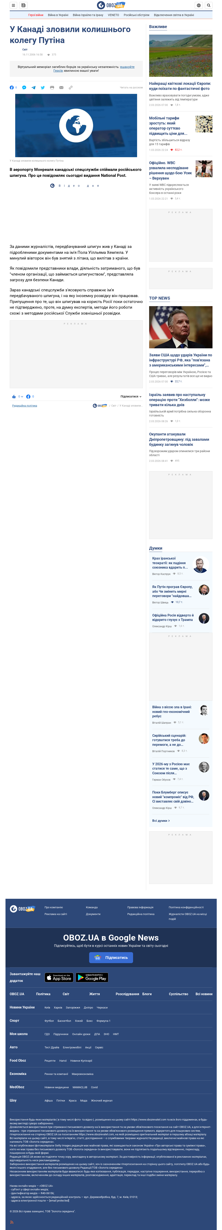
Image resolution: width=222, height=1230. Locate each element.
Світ (24, 49)
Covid (94, 1087)
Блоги (147, 994)
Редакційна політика (24, 405)
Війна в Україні (58, 15)
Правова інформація (140, 907)
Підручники (60, 1034)
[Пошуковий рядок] (208, 5)
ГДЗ (47, 1034)
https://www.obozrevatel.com (148, 1119)
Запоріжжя (73, 1007)
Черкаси (102, 1007)
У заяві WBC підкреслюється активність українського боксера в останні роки (169, 189)
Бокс (90, 1020)
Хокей (79, 1020)
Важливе (158, 26)
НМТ (116, 1034)
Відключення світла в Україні (174, 15)
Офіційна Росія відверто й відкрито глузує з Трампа (173, 617)
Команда (92, 907)
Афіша (49, 1100)
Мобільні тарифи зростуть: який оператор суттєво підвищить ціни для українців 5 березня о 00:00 (168, 126)
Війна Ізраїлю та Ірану (88, 15)
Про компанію (54, 907)
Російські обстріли (136, 15)
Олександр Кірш (162, 626)
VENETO (113, 15)
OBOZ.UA (185, 1127)
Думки (155, 548)
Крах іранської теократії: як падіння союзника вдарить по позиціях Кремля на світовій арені (169, 563)
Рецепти (50, 1060)
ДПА (97, 1034)
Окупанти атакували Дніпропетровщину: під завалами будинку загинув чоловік (179, 439)
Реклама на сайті (56, 914)
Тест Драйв (52, 1047)
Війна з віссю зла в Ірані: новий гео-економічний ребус (172, 711)
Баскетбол (64, 1020)
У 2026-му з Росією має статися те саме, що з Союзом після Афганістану (171, 769)
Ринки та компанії (56, 1074)
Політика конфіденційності (186, 907)
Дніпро (88, 1007)
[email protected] (59, 1200)
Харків (58, 1007)
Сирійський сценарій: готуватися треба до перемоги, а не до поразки (169, 740)
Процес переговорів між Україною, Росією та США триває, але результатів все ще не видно (180, 374)
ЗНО (106, 1034)
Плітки (60, 1100)
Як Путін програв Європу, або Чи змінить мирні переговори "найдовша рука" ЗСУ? (172, 591)
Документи (93, 914)
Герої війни (35, 15)
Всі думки (159, 821)
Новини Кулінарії (81, 1060)
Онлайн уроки (81, 1034)
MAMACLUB (80, 1087)
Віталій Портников (163, 751)
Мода (83, 1100)
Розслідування (127, 994)
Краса (72, 1100)
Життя (94, 994)
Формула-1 (103, 1020)
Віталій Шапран (161, 722)
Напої (63, 1060)
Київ (47, 1007)
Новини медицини (57, 1087)
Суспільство (178, 994)
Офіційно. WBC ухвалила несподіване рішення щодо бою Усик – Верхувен (170, 170)
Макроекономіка (82, 1074)
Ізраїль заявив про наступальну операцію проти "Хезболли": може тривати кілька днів (179, 399)
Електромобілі (72, 1047)
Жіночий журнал (102, 1100)
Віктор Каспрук (161, 574)
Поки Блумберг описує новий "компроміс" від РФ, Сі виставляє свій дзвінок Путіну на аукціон (173, 797)
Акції (88, 1047)
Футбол (49, 1020)
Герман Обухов (161, 779)
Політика (43, 994)
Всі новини (204, 994)
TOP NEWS (159, 298)
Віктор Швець (160, 602)
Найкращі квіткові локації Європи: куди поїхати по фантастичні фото (180, 86)
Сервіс (99, 1047)
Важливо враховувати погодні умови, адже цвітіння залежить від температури (179, 97)
